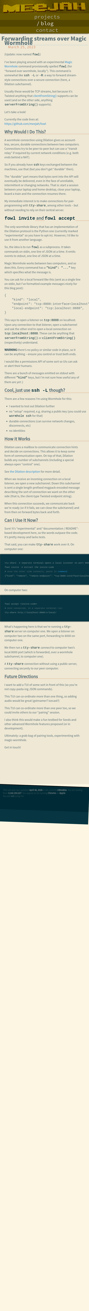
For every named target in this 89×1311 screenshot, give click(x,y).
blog (47, 23)
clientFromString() (45, 95)
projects (47, 16)
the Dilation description (25, 467)
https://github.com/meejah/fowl (25, 122)
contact (47, 30)
